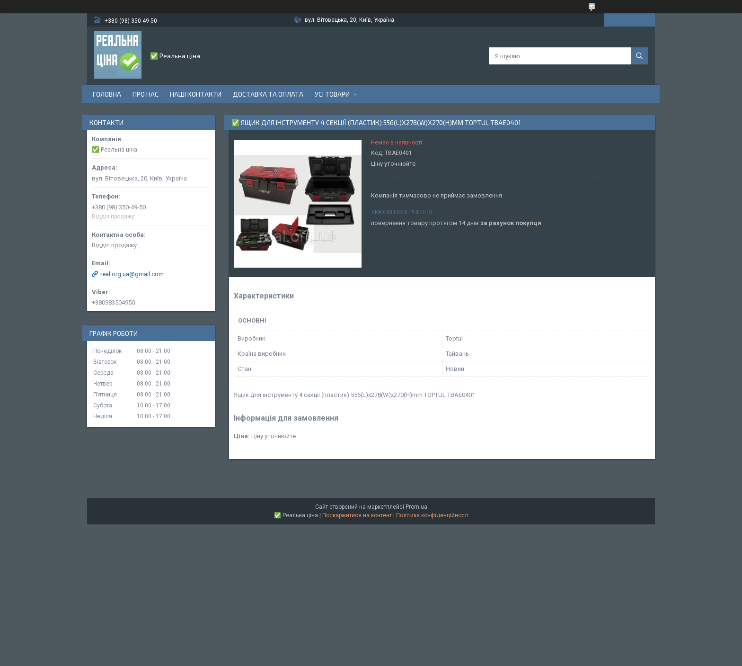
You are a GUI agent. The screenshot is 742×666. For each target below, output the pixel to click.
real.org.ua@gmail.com (132, 274)
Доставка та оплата (268, 94)
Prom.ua (416, 507)
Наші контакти (195, 94)
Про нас (145, 94)
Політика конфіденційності (432, 515)
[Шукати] (639, 55)
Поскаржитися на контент (357, 515)
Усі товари (332, 94)
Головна (107, 94)
